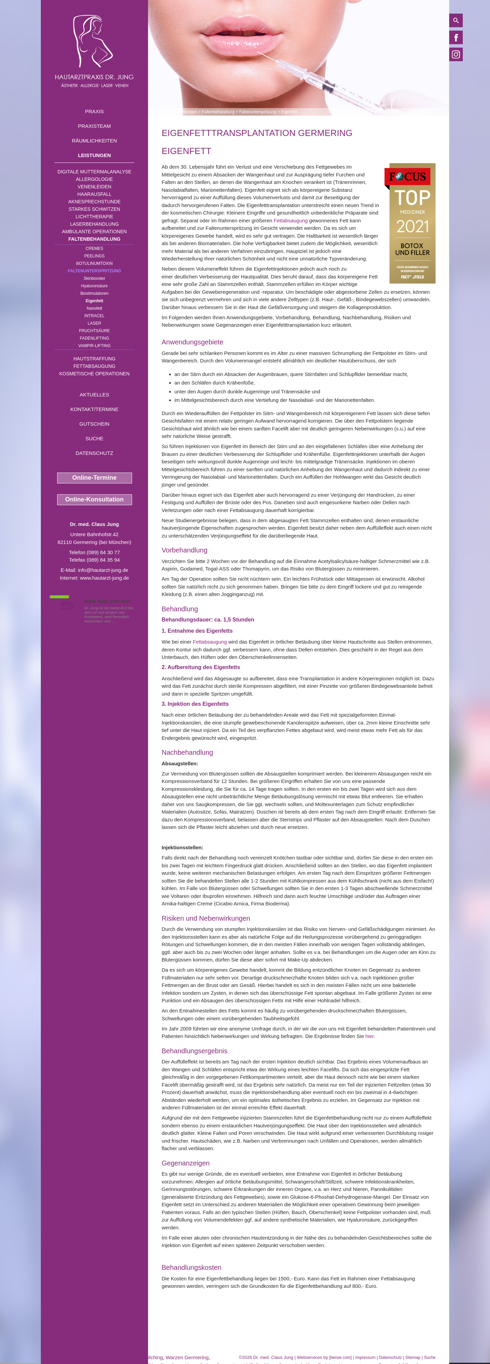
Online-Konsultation (94, 499)
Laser (94, 323)
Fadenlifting (94, 338)
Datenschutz (94, 453)
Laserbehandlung (94, 224)
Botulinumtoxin (94, 263)
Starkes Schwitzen (94, 209)
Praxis (94, 111)
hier (369, 1036)
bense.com (340, 1357)
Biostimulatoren (94, 293)
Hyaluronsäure (94, 286)
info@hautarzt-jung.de (103, 570)
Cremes (94, 248)
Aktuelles (94, 394)
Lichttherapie (94, 216)
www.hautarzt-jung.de (104, 578)
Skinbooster (94, 278)
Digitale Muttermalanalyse (94, 171)
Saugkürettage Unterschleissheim (79, 1357)
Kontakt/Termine (94, 409)
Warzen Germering (187, 1357)
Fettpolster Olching (141, 1357)
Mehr (120, 621)
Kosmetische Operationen (94, 373)
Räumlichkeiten (94, 140)
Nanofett (94, 308)
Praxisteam (94, 126)
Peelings (94, 256)
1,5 (66, 605)
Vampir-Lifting (94, 345)
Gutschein (94, 424)
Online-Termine (94, 477)
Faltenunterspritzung (94, 271)
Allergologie (94, 179)
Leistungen (94, 155)
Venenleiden (94, 186)
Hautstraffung (95, 358)
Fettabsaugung (94, 366)
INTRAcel (94, 315)
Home (167, 111)
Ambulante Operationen (94, 231)
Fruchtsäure (94, 330)
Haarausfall (94, 194)
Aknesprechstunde (94, 201)
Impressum (365, 1357)
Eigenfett (94, 301)
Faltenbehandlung (94, 239)
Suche (94, 438)
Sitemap (412, 1357)
